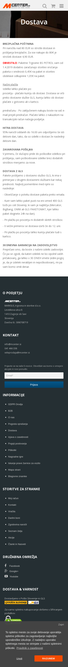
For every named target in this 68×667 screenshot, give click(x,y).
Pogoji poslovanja (17, 443)
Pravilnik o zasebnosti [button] (30, 648)
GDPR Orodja (15, 404)
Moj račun (13, 498)
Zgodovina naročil (17, 524)
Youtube (11, 576)
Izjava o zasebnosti (18, 437)
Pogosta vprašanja (18, 424)
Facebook (12, 566)
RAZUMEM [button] (48, 658)
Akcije (11, 537)
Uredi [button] (19, 658)
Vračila (11, 511)
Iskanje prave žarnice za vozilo (24, 463)
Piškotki (12, 450)
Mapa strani (14, 469)
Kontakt (12, 504)
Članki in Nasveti (17, 544)
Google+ (11, 571)
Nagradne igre (15, 456)
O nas (11, 417)
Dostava (12, 430)
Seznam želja (15, 531)
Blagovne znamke (17, 476)
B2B (10, 410)
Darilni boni (14, 518)
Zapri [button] (61, 624)
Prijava (34, 384)
